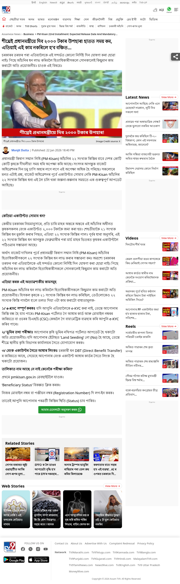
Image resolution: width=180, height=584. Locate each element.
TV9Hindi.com (122, 558)
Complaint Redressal (122, 543)
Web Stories (13, 486)
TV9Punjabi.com (79, 558)
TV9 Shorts (31, 26)
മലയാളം (124, 2)
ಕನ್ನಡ (62, 2)
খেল (86, 19)
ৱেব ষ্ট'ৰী (132, 19)
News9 (53, 2)
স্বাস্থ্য (91, 26)
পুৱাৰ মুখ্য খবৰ (48, 26)
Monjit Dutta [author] (20, 150)
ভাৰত (41, 19)
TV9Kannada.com (123, 552)
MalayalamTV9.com (145, 558)
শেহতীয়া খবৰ (17, 19)
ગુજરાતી (88, 2)
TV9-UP (143, 2)
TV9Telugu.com (100, 552)
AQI (161, 10)
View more (112, 486)
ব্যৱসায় (67, 19)
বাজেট (9, 26)
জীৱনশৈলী (98, 19)
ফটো (143, 19)
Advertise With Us (96, 543)
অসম (31, 19)
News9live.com (104, 565)
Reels (131, 326)
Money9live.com (79, 571)
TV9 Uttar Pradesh (149, 565)
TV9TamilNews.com (81, 565)
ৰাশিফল (101, 26)
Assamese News (11, 34)
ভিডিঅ (153, 19)
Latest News (137, 97)
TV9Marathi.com (79, 552)
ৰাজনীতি (81, 26)
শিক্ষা (77, 19)
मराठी (79, 2)
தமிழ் (114, 2)
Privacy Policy (145, 543)
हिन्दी (33, 2)
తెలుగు (70, 2)
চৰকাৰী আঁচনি (116, 26)
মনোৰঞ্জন (53, 19)
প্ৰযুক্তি (119, 19)
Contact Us (61, 543)
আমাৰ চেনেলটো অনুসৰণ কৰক (61, 410)
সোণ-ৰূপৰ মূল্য (134, 26)
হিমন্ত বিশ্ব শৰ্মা (66, 26)
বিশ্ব (110, 19)
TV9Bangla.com (146, 552)
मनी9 (134, 2)
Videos (132, 238)
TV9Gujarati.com (101, 558)
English (43, 2)
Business (28, 34)
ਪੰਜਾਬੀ (106, 2)
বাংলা (97, 2)
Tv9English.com (125, 565)
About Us (76, 543)
